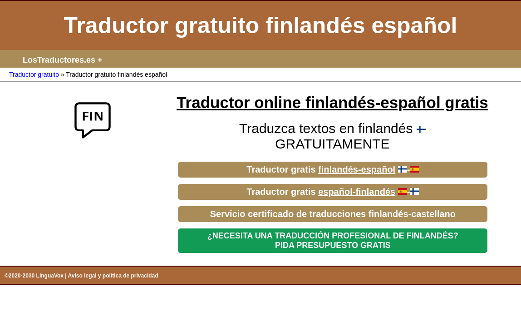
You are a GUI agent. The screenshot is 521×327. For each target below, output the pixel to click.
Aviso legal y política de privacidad (113, 275)
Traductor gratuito (34, 74)
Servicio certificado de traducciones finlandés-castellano (333, 214)
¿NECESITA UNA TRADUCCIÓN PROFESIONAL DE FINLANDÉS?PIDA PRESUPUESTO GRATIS (332, 240)
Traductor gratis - (332, 169)
